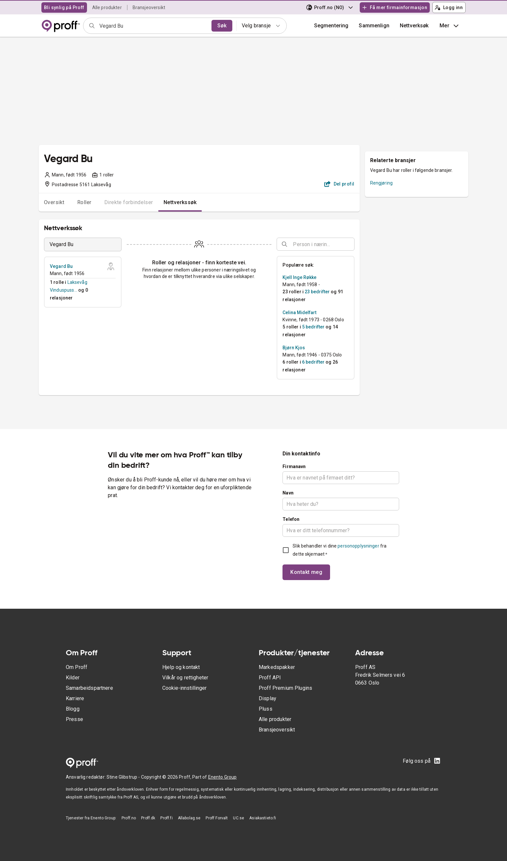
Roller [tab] (84, 202)
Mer (450, 25)
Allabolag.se (189, 818)
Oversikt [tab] (54, 202)
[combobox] (153, 25)
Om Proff (76, 667)
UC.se (238, 818)
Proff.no (129, 818)
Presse (74, 719)
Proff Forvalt (217, 818)
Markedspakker (277, 667)
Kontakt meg (306, 572)
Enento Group (222, 777)
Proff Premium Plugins (285, 688)
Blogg (73, 709)
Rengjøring (381, 183)
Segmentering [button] (331, 25)
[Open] (351, 244)
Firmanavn (294, 466)
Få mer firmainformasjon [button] (394, 7)
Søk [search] (221, 25)
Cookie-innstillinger (184, 688)
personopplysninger (358, 546)
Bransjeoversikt (149, 7)
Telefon (290, 519)
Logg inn (449, 7)
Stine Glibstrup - (124, 777)
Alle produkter (107, 7)
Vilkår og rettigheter (185, 677)
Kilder (73, 677)
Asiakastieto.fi (262, 818)
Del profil (339, 184)
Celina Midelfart (299, 312)
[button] (374, 25)
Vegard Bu (61, 266)
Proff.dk (148, 818)
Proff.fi (166, 818)
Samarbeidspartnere (89, 688)
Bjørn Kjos (293, 347)
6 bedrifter (313, 362)
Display (267, 698)
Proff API (270, 677)
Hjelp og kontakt (181, 667)
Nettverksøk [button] (414, 25)
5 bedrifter (313, 326)
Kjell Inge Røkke (299, 277)
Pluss (265, 709)
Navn (288, 492)
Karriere (75, 698)
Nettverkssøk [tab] (180, 202)
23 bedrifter (317, 291)
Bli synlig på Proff (64, 7)
